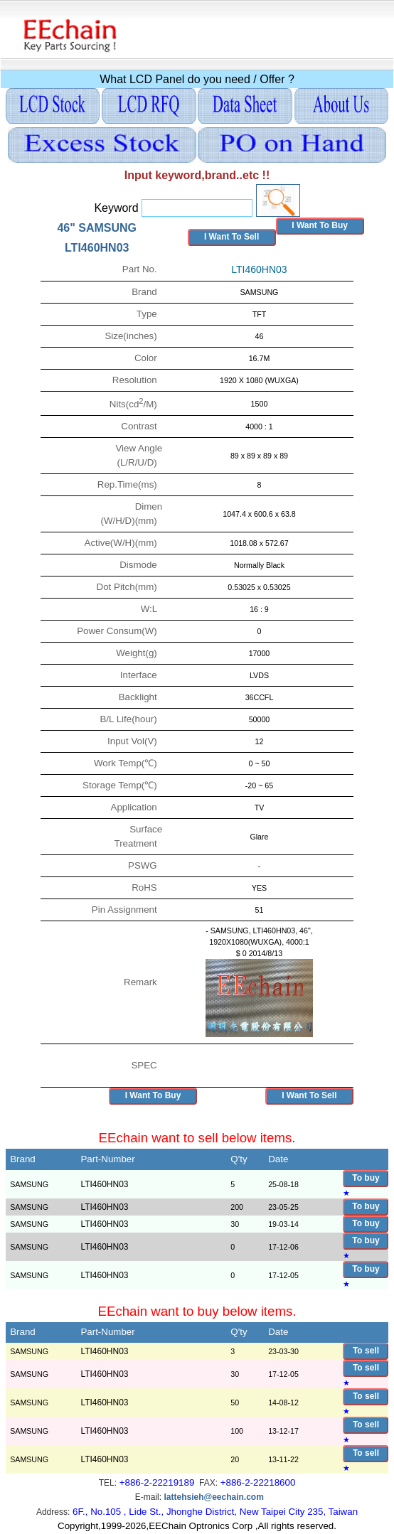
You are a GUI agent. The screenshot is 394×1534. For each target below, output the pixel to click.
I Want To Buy (319, 225)
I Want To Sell (232, 237)
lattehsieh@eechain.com (213, 1497)
